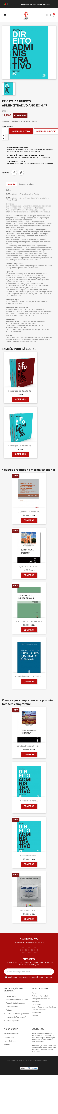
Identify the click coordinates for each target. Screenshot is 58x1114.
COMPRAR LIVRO (21, 131)
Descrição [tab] (11, 184)
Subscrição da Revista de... (20, 391)
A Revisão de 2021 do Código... (29, 676)
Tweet (21, 172)
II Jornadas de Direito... (29, 566)
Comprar (20, 399)
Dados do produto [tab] (26, 184)
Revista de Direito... (29, 800)
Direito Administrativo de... (29, 746)
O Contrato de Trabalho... (29, 511)
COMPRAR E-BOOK (46, 131)
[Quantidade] (5, 131)
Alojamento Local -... (29, 910)
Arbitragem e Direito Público (29, 621)
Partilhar (14, 172)
